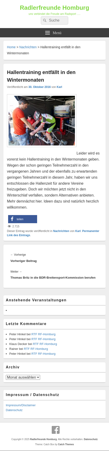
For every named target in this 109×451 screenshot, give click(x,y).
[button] (22, 219)
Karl (59, 87)
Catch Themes (66, 444)
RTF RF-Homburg (43, 334)
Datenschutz (14, 410)
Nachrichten (28, 47)
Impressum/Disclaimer (21, 405)
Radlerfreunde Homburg (54, 7)
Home (11, 47)
